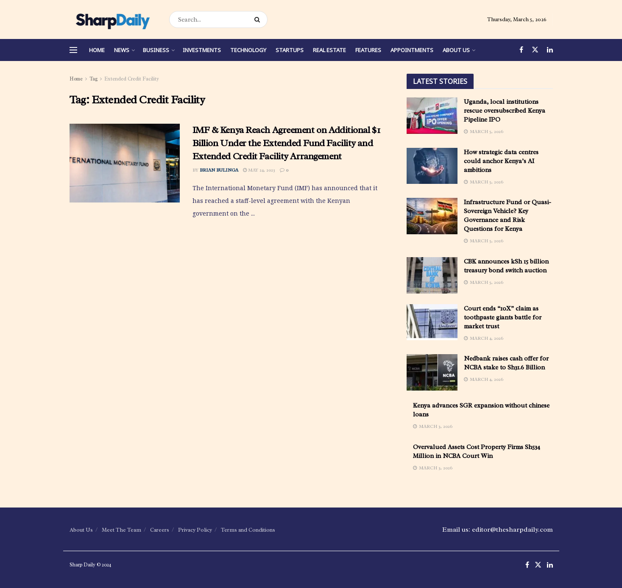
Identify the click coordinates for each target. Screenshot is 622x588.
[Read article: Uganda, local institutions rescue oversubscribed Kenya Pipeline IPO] (432, 115)
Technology (248, 50)
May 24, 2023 (259, 170)
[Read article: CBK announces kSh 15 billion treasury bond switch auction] (432, 275)
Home (97, 50)
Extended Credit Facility (131, 78)
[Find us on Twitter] (535, 50)
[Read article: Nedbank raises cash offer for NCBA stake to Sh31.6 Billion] (432, 372)
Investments (202, 50)
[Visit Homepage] (112, 19)
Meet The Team (121, 529)
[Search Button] (259, 19)
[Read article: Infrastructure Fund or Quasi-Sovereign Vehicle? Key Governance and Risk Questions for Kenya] (432, 216)
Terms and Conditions (248, 529)
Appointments (411, 50)
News (121, 50)
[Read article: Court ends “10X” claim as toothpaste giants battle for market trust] (432, 322)
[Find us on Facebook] (521, 50)
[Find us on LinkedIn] (550, 50)
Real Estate (329, 50)
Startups (290, 50)
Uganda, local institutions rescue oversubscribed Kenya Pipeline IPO (504, 111)
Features (368, 50)
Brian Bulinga (219, 170)
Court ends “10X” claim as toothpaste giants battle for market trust (502, 317)
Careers (159, 529)
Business (156, 50)
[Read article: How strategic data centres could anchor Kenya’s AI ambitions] (432, 166)
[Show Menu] (73, 50)
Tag (93, 78)
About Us (456, 50)
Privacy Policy (195, 529)
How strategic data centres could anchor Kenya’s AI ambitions (501, 161)
